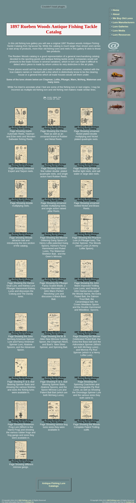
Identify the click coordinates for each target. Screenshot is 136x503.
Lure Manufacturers (123, 22)
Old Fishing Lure (24, 500)
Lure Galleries (120, 26)
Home (116, 10)
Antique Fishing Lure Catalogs (53, 484)
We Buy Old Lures (123, 18)
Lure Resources (121, 34)
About (116, 14)
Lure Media (119, 30)
